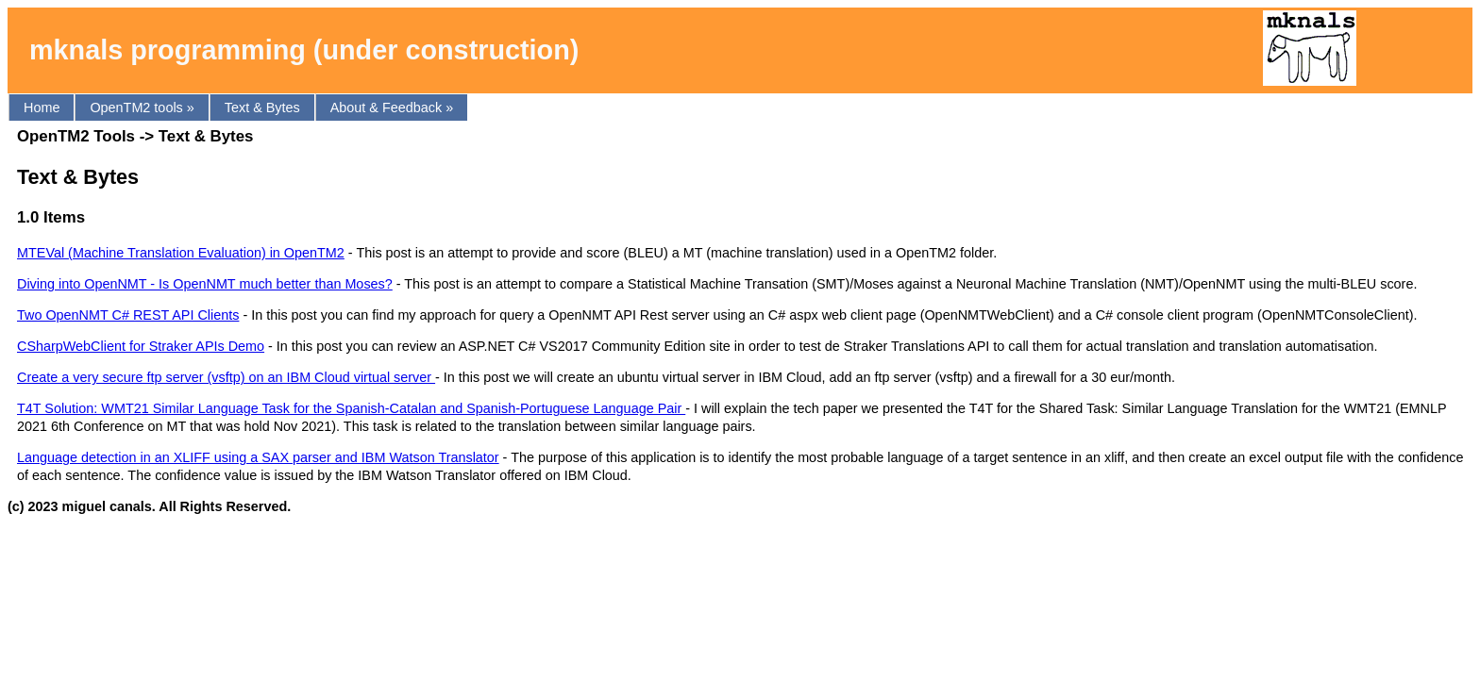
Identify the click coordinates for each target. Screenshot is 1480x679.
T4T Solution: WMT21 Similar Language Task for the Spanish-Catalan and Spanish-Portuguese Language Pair (351, 408)
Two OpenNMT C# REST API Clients (128, 315)
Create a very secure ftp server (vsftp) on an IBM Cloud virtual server (226, 377)
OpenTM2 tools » (141, 107)
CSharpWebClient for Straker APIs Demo (140, 346)
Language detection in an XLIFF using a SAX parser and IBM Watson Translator (258, 457)
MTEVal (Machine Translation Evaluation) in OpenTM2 (181, 252)
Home (41, 107)
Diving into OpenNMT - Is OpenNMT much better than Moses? (205, 283)
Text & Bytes (262, 107)
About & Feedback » (391, 107)
